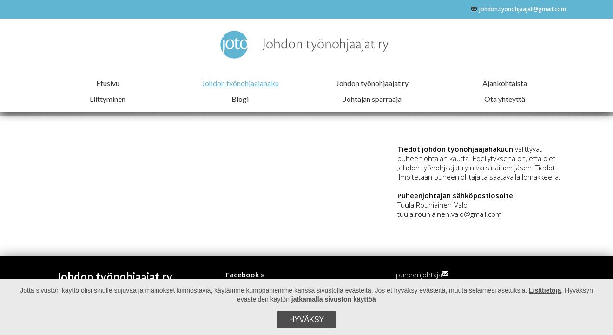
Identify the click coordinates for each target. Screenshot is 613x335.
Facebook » (245, 274)
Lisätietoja (545, 290)
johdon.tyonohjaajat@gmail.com (518, 9)
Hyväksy (306, 319)
